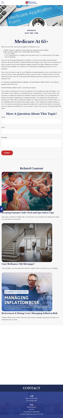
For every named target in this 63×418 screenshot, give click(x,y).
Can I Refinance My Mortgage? (18, 264)
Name (3, 117)
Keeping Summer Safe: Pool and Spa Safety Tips (28, 212)
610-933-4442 (33, 398)
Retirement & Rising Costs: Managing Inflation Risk (30, 313)
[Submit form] (7, 153)
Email (3, 127)
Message (4, 137)
